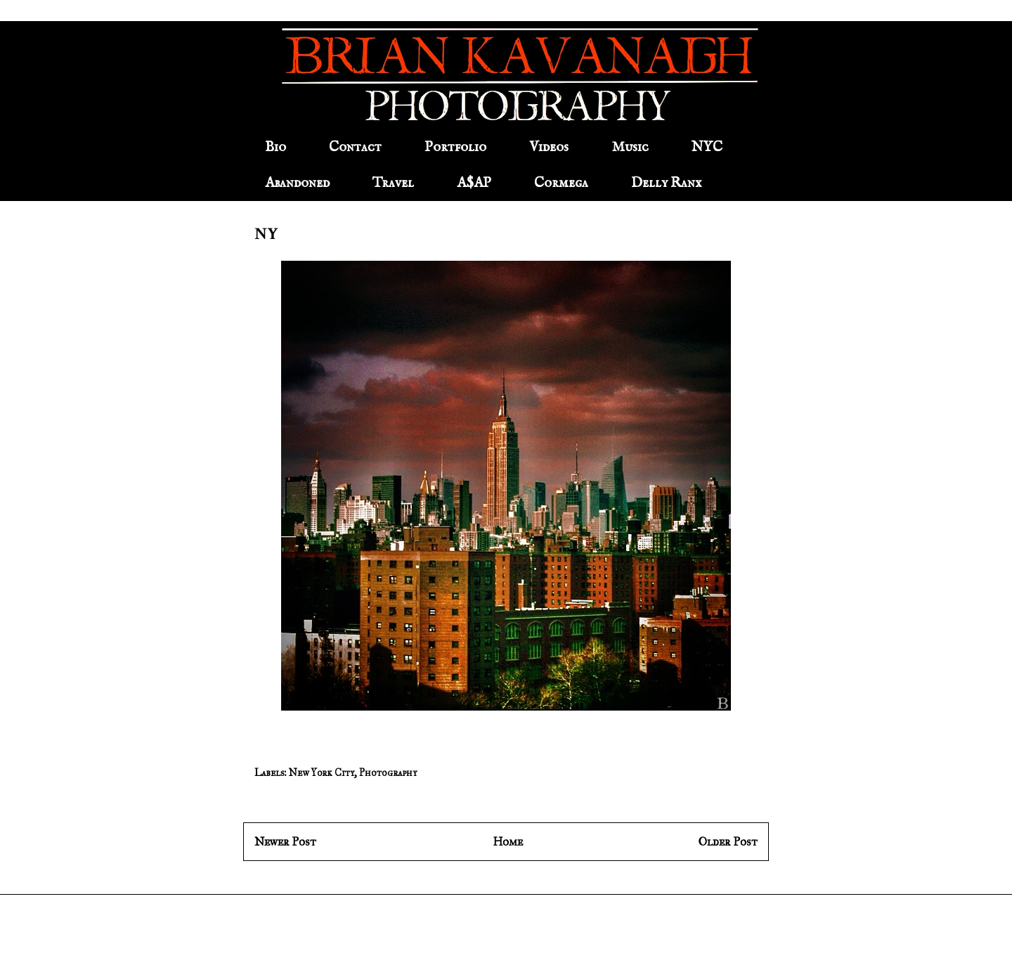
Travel (393, 183)
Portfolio (455, 147)
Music (630, 147)
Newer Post (285, 841)
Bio (275, 147)
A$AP (474, 183)
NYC (707, 147)
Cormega (561, 183)
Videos (549, 147)
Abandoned (297, 183)
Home (508, 841)
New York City (321, 773)
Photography (388, 773)
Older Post (728, 841)
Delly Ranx (666, 183)
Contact (355, 147)
